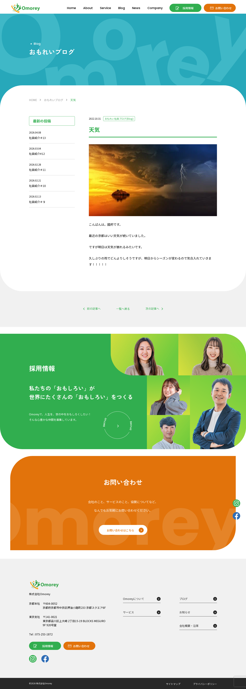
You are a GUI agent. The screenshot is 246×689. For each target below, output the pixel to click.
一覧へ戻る (123, 309)
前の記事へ (94, 308)
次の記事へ (152, 308)
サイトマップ (173, 684)
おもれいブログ (53, 100)
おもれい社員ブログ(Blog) (119, 118)
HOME (33, 100)
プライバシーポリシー (205, 684)
